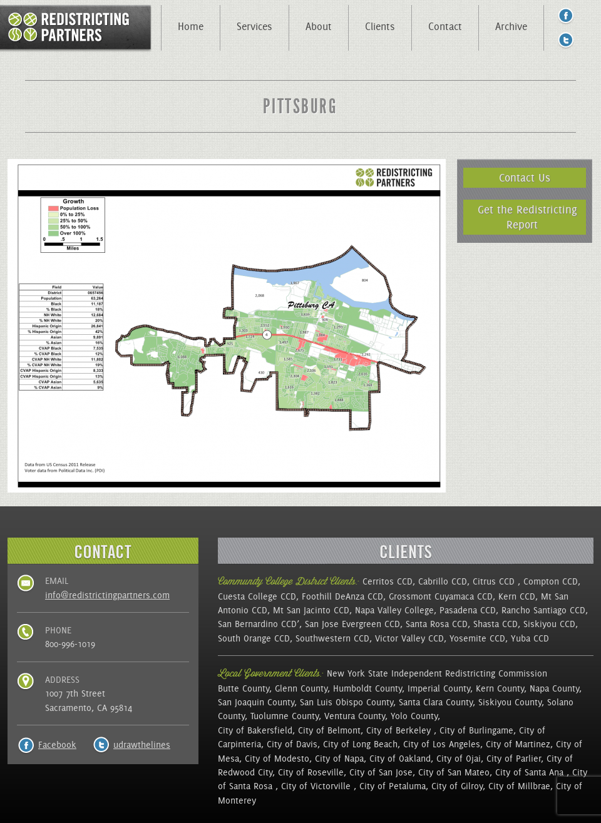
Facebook (57, 744)
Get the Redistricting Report (527, 217)
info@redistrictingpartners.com (107, 595)
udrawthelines (141, 744)
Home (190, 26)
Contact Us (524, 177)
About (319, 26)
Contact (445, 26)
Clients (380, 26)
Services (254, 26)
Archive (511, 26)
